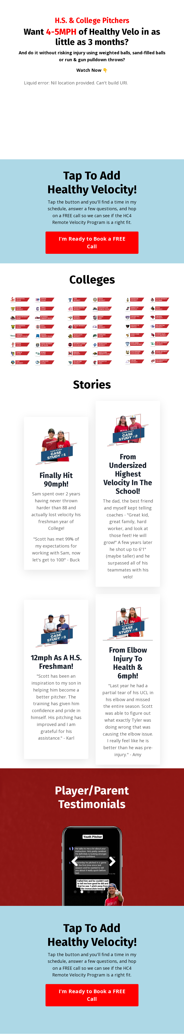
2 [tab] (82, 894)
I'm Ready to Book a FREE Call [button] (92, 244)
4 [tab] (95, 894)
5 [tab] (102, 894)
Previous (73, 863)
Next (111, 863)
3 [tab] (88, 894)
